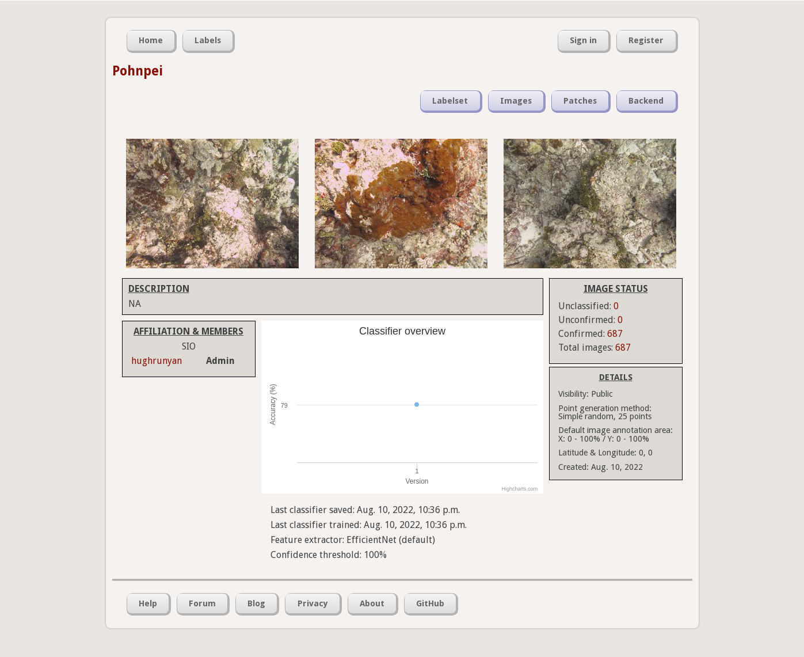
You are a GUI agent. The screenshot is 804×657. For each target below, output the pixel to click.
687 (615, 333)
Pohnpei (137, 70)
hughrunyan (156, 360)
